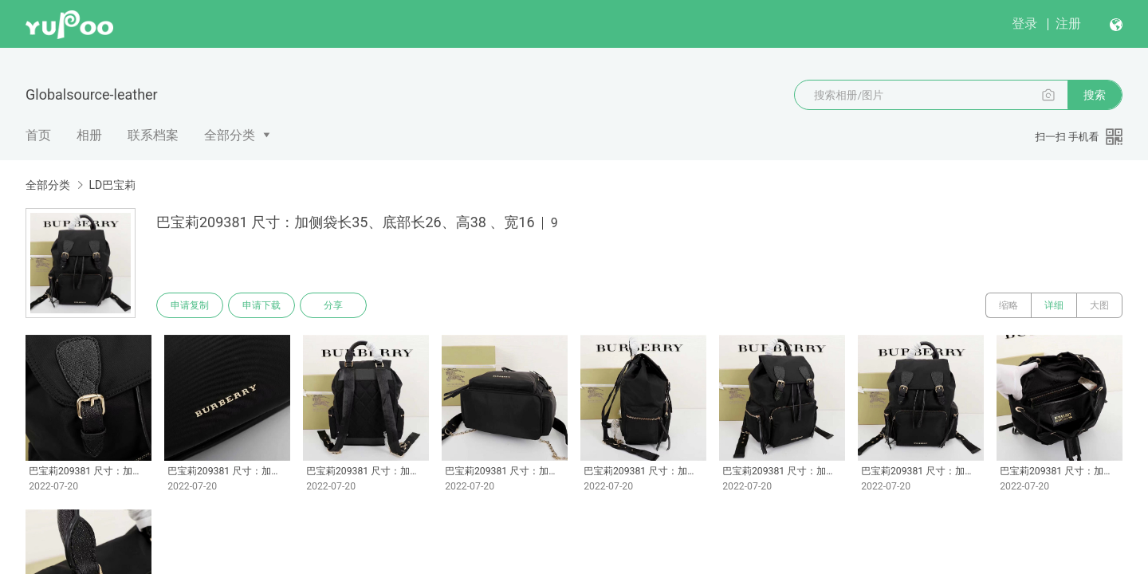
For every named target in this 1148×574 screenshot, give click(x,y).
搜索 (1094, 94)
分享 (333, 305)
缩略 (1008, 305)
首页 (38, 135)
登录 (1024, 23)
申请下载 (261, 305)
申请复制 (190, 305)
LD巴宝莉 (112, 185)
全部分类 (229, 135)
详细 (1053, 305)
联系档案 (153, 135)
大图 (1099, 305)
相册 (89, 135)
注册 (1068, 23)
